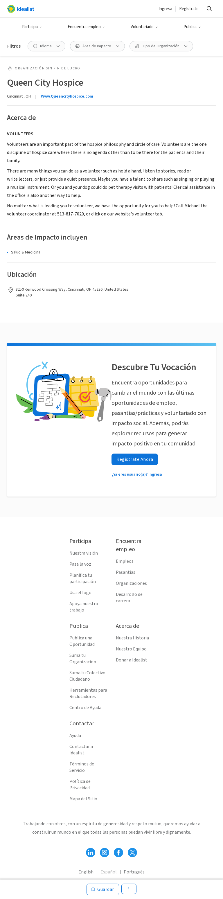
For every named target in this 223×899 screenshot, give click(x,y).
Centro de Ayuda (85, 707)
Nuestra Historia (132, 638)
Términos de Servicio (81, 767)
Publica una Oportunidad (82, 641)
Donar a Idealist (131, 660)
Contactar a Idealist (81, 749)
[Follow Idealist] (90, 852)
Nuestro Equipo (131, 649)
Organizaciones (131, 583)
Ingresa (165, 9)
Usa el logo (80, 592)
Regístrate (189, 9)
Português (134, 872)
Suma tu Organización (82, 658)
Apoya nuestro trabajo (83, 606)
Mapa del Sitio (83, 799)
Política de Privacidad (80, 784)
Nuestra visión (83, 553)
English (85, 872)
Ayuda (75, 735)
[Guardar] (103, 889)
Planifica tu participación (82, 578)
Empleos (125, 561)
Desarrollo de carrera (129, 597)
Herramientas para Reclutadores (88, 693)
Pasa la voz (80, 564)
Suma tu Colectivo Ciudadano (87, 676)
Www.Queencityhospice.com (67, 96)
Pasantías (125, 572)
